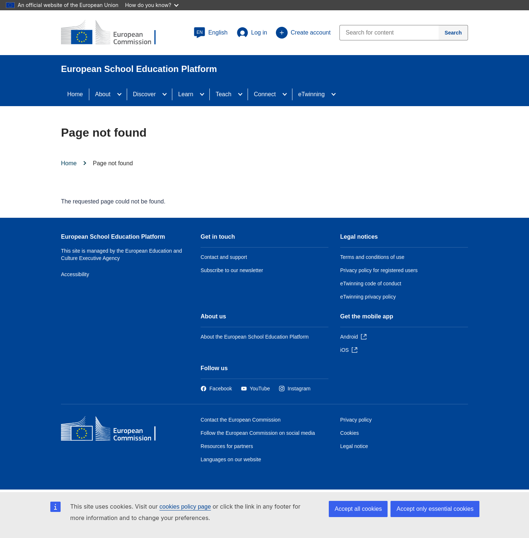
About (103, 94)
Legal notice (354, 446)
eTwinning (311, 94)
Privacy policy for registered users (379, 270)
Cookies (349, 433)
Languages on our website (231, 459)
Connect (265, 94)
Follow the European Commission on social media (258, 433)
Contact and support (224, 257)
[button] (211, 33)
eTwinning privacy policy (368, 297)
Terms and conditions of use (372, 257)
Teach (223, 94)
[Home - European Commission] (114, 430)
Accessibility (75, 274)
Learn (185, 94)
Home (75, 94)
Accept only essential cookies (435, 509)
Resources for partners (227, 446)
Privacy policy (356, 420)
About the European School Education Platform (255, 337)
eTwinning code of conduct (370, 283)
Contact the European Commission (241, 420)
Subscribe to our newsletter (232, 270)
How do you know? (152, 5)
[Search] (453, 32)
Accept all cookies (358, 509)
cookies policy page (185, 506)
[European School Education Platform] (114, 33)
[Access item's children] (121, 94)
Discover (144, 94)
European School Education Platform (113, 237)
